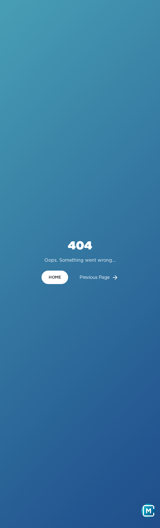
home (55, 277)
